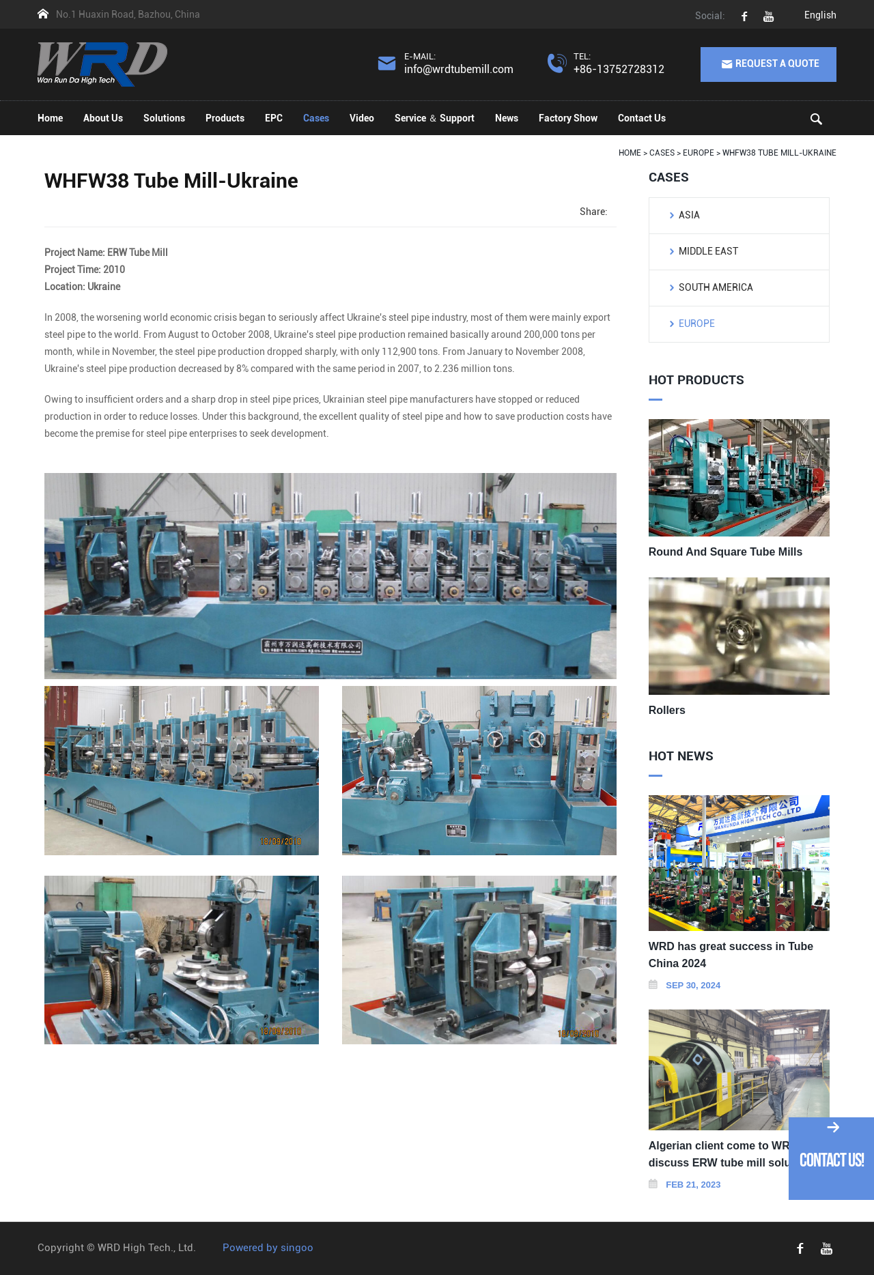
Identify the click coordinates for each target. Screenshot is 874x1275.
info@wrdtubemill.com (458, 69)
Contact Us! (832, 1160)
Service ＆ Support (435, 118)
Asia (689, 215)
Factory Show (568, 118)
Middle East (708, 251)
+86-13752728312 (619, 69)
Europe (697, 323)
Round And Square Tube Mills (726, 552)
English (820, 15)
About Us (103, 118)
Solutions (164, 118)
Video (362, 118)
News (506, 118)
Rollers (667, 710)
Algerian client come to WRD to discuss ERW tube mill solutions (733, 1154)
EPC (274, 118)
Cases (316, 118)
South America (716, 287)
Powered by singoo (268, 1248)
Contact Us (642, 118)
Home (50, 118)
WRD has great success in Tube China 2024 (731, 955)
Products (225, 118)
